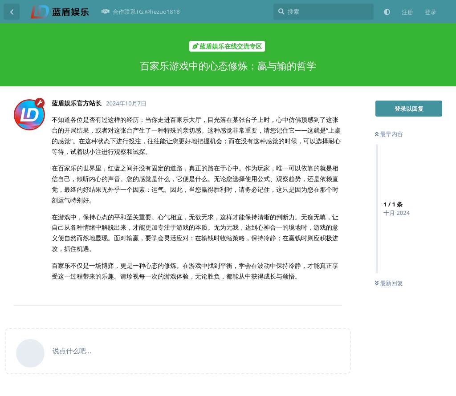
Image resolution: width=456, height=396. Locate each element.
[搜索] (323, 12)
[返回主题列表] (12, 12)
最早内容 (389, 134)
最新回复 (389, 283)
